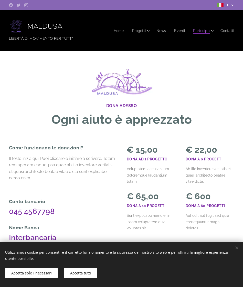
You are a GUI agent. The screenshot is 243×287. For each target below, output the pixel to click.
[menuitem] (115, 30)
